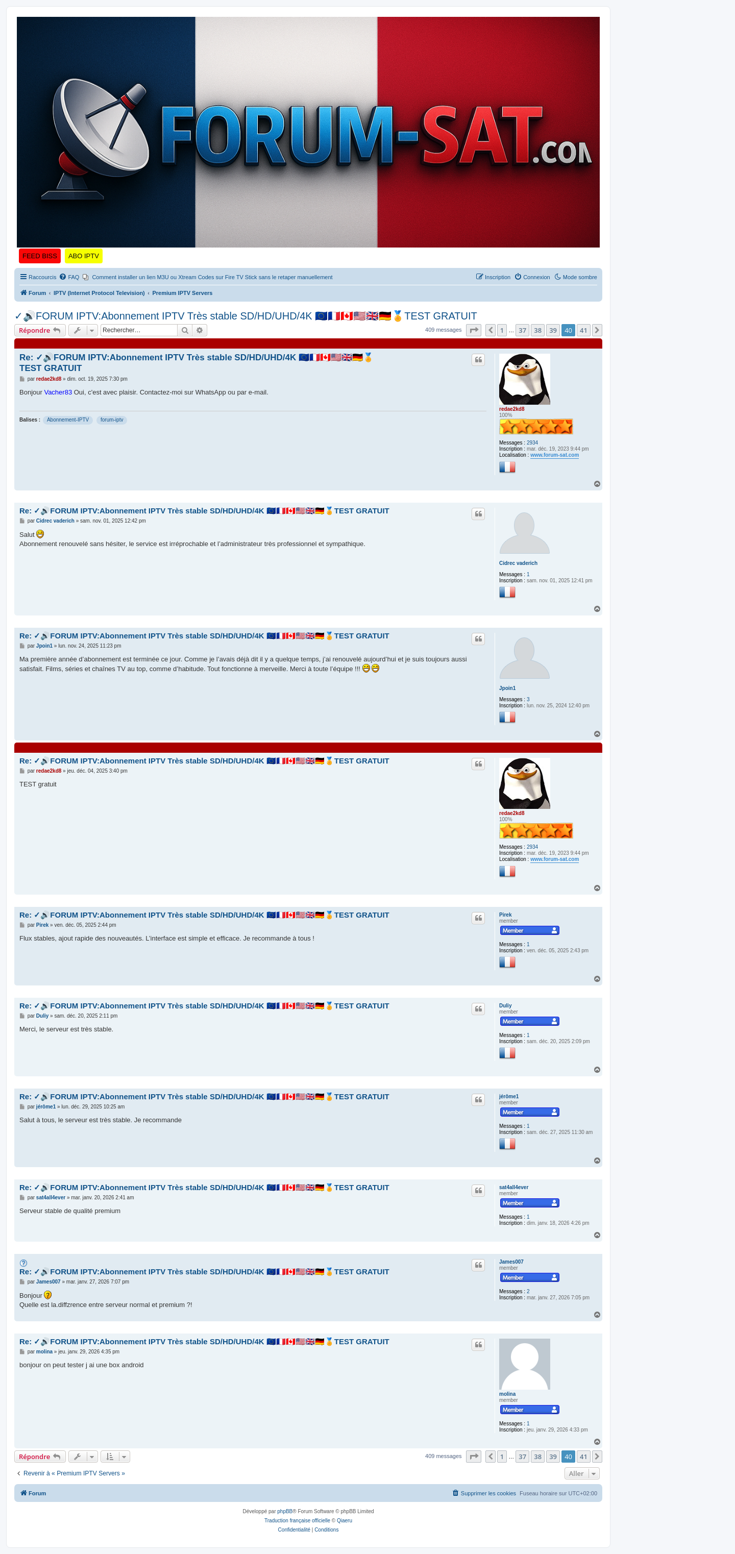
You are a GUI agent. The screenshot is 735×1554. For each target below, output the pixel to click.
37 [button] (522, 330)
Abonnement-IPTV (68, 420)
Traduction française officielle (297, 1520)
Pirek (505, 915)
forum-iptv (112, 420)
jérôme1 (509, 1096)
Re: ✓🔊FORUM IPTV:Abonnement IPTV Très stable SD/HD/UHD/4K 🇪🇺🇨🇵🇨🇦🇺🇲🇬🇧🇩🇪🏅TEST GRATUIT (196, 363)
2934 (532, 443)
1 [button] (502, 330)
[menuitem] (69, 277)
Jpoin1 (507, 688)
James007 (511, 1262)
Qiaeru (344, 1520)
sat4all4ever (513, 1187)
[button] (473, 330)
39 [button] (553, 330)
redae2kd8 (511, 409)
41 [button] (583, 330)
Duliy (505, 1005)
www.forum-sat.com (554, 455)
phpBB (284, 1511)
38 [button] (538, 330)
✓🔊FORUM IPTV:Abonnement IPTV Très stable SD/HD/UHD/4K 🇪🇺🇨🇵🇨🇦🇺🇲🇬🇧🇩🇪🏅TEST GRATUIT (245, 316)
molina (507, 1394)
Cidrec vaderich (518, 563)
